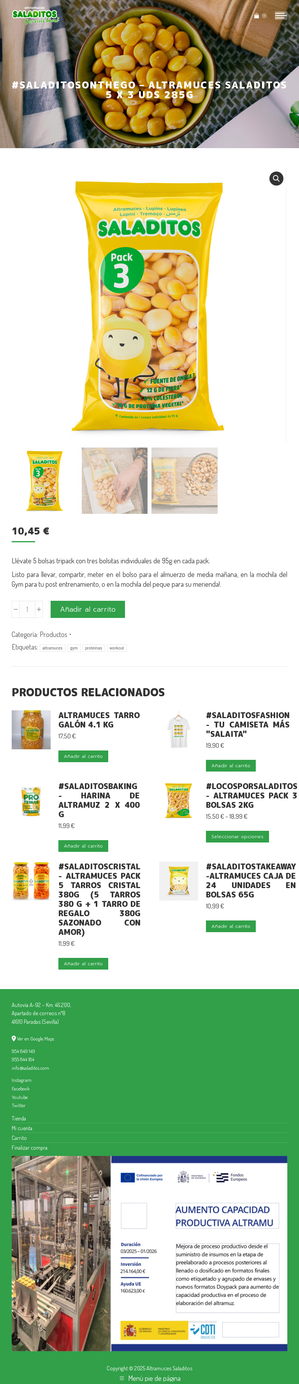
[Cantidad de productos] (27, 609)
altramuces (52, 648)
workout (117, 648)
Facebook (21, 1088)
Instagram (22, 1080)
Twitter (19, 1105)
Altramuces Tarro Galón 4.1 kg (99, 719)
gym (74, 648)
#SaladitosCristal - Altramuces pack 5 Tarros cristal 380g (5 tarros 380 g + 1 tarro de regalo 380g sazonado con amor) (99, 899)
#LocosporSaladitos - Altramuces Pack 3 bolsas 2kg (251, 795)
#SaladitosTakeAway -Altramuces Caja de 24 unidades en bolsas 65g (251, 880)
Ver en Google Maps (35, 1038)
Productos (53, 634)
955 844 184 (23, 1059)
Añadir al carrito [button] (83, 756)
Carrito (19, 1137)
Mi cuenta (22, 1127)
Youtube (20, 1097)
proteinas (93, 648)
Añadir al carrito (88, 609)
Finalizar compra (29, 1147)
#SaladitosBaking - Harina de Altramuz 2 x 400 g (99, 800)
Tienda (19, 1118)
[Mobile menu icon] (281, 15)
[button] (276, 179)
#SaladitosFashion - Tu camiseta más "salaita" (248, 724)
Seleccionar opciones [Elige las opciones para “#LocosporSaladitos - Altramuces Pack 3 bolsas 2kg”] (237, 836)
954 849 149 (23, 1051)
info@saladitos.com (30, 1068)
